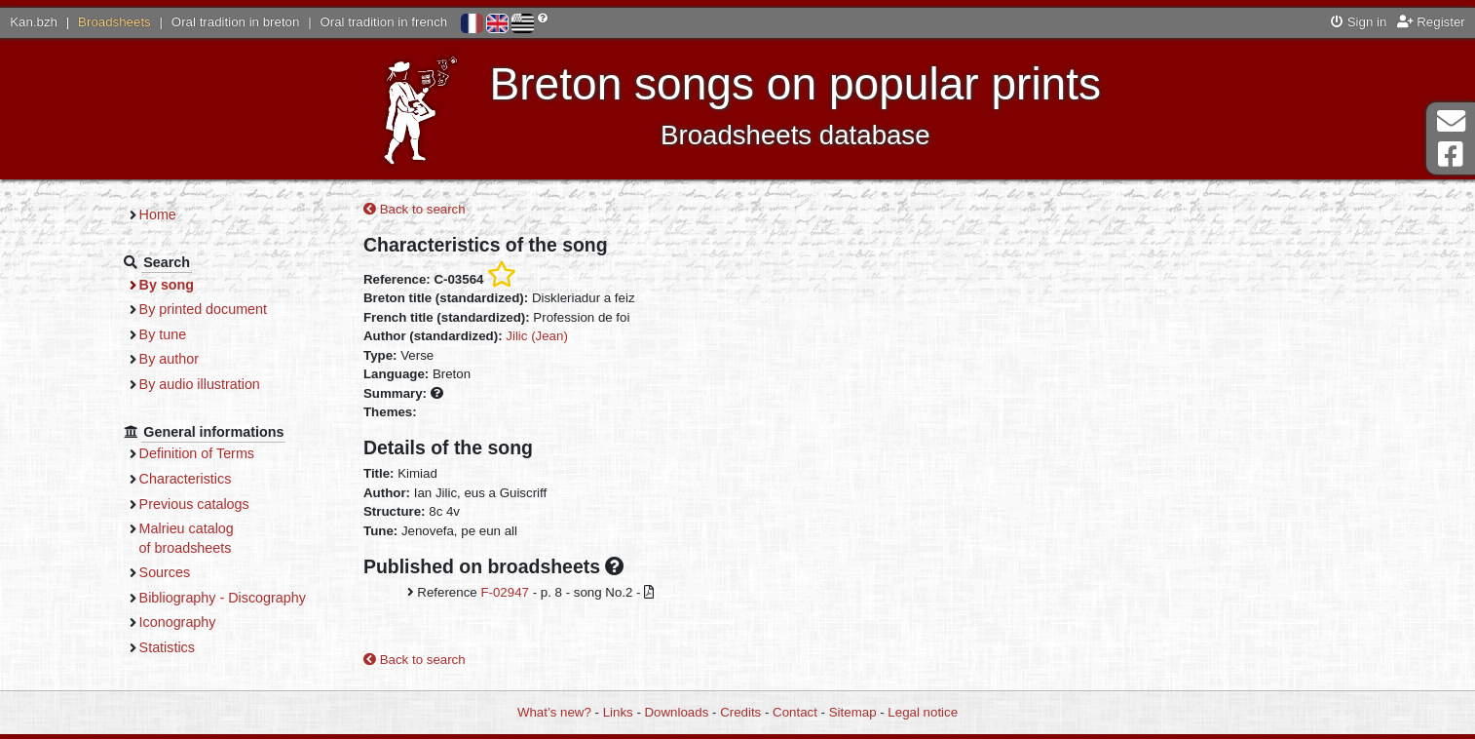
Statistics (167, 647)
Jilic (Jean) (537, 336)
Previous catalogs (194, 504)
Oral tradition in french (383, 22)
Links (618, 712)
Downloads (677, 712)
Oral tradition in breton (235, 22)
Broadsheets (114, 22)
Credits (740, 712)
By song (167, 284)
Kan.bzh (33, 22)
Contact (795, 712)
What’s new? (554, 712)
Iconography (177, 622)
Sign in (1358, 22)
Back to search (414, 209)
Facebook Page (1450, 154)
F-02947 (504, 592)
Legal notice (923, 712)
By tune (163, 334)
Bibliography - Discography (222, 597)
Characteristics (185, 478)
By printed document (203, 309)
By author (169, 359)
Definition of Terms (196, 453)
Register (1431, 22)
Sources (165, 572)
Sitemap (853, 712)
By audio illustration (199, 384)
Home (157, 214)
